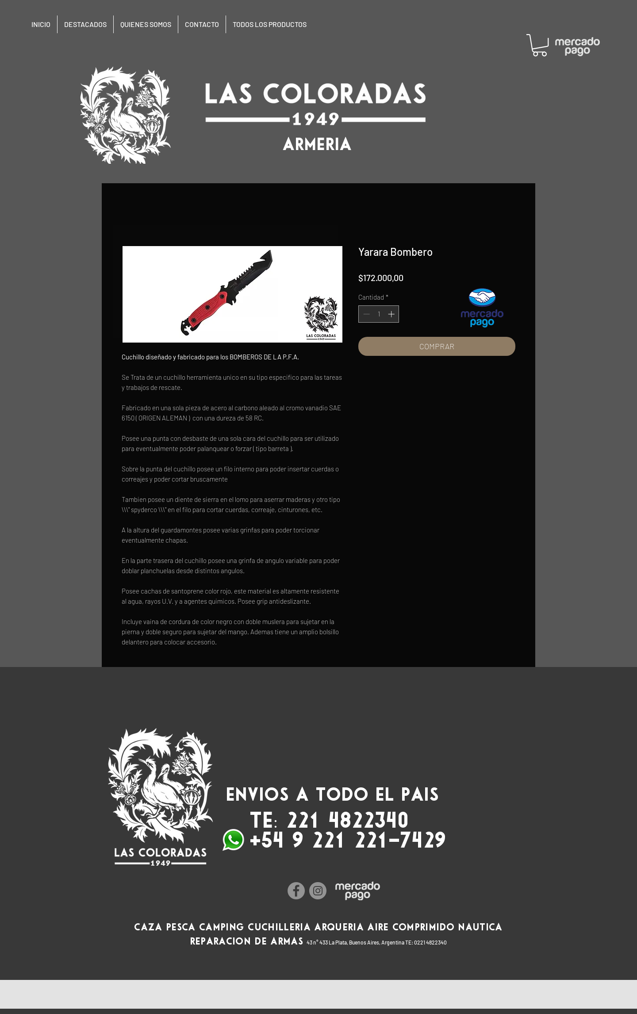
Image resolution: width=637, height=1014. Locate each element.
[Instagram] (317, 890)
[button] (539, 45)
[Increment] (392, 314)
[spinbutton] (379, 314)
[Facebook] (296, 890)
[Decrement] (366, 314)
